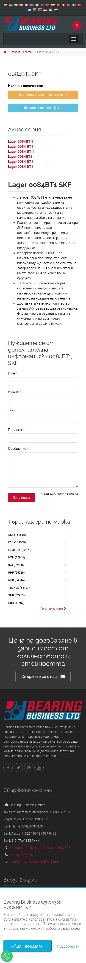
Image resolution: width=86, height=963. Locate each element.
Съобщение (17, 449)
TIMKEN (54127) (19, 587)
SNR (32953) (16, 595)
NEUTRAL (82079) (20, 550)
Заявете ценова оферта (43, 108)
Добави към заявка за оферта (43, 95)
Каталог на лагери (21, 52)
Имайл (13, 392)
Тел (11, 411)
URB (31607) (16, 603)
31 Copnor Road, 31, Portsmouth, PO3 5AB (40, 847)
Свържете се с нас (43, 676)
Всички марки (53, 609)
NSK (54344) (16, 580)
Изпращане (21, 497)
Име (11, 373)
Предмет (15, 430)
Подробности (68, 946)
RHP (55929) (16, 572)
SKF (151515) (17, 534)
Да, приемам (28, 946)
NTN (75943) (16, 557)
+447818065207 (22, 855)
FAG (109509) (17, 542)
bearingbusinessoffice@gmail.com (34, 862)
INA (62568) (16, 565)
